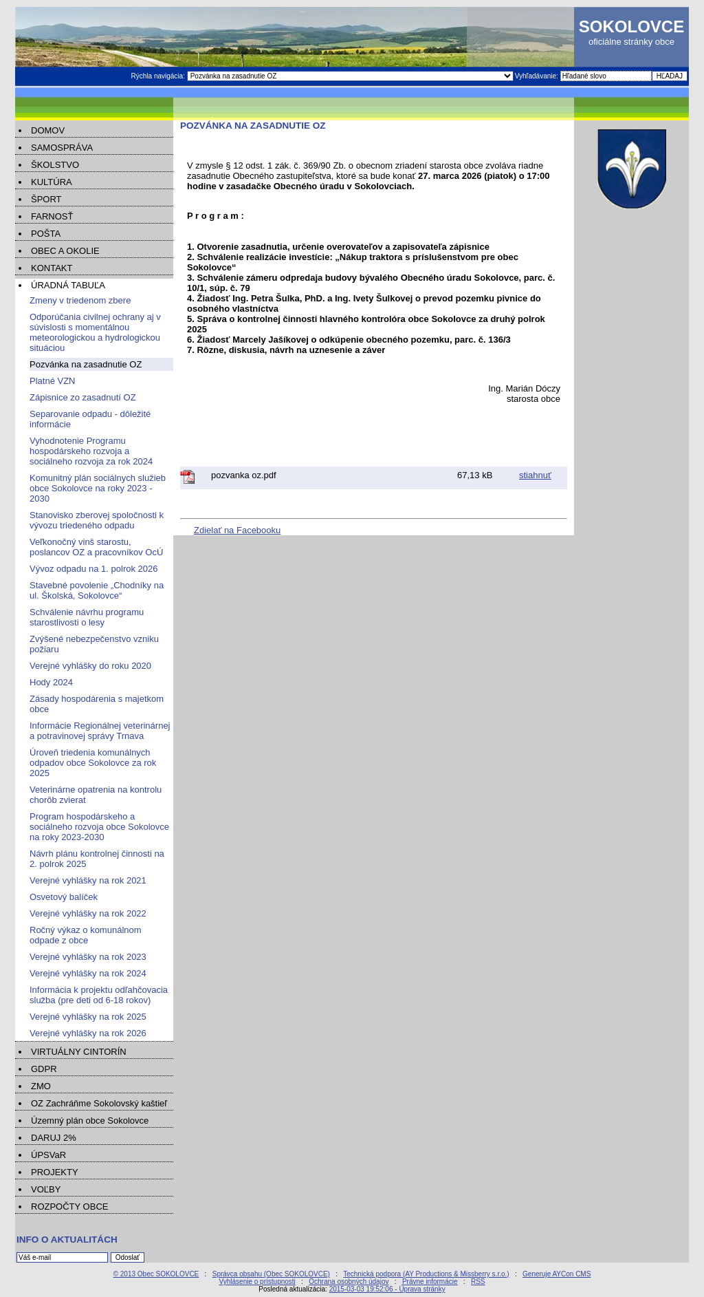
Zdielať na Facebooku (237, 530)
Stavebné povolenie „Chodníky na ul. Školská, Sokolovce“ (97, 590)
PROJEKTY (54, 1172)
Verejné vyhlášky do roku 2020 (90, 666)
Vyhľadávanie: (537, 76)
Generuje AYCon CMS (556, 1274)
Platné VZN (52, 381)
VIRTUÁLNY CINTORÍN (78, 1052)
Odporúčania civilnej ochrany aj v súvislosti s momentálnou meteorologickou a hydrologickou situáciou (95, 332)
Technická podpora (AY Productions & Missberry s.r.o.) (426, 1274)
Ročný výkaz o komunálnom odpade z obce (86, 935)
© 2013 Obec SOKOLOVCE (156, 1274)
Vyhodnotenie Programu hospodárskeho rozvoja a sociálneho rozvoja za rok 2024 (91, 451)
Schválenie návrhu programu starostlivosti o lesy (87, 617)
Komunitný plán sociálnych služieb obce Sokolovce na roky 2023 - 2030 (98, 488)
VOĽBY (45, 1189)
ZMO (41, 1086)
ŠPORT (46, 199)
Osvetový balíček (64, 897)
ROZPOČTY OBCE (69, 1206)
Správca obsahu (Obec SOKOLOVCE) (271, 1274)
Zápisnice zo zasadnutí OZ (83, 397)
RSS (478, 1281)
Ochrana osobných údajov (348, 1281)
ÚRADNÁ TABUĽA (68, 285)
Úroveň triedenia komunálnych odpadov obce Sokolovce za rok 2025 (93, 762)
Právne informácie (430, 1281)
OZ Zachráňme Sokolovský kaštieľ (99, 1103)
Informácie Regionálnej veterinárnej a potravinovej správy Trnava (100, 730)
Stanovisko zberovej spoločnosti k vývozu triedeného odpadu (97, 520)
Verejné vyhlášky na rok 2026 (88, 1033)
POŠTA (45, 233)
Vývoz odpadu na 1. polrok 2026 (93, 569)
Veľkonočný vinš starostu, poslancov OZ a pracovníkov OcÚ (96, 547)
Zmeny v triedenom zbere (80, 300)
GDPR (44, 1069)
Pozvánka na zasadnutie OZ (86, 364)
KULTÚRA (51, 182)
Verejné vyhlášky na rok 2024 (88, 973)
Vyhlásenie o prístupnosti (257, 1281)
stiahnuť (535, 475)
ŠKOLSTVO (55, 165)
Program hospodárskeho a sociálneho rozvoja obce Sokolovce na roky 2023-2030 (99, 826)
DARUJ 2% (53, 1138)
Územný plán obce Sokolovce (89, 1120)
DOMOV (48, 130)
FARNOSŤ (52, 216)
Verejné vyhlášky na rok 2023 (88, 957)
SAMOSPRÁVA (62, 147)
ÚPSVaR (48, 1155)
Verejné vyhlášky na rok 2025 (88, 1016)
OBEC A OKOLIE (65, 251)
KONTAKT (51, 268)
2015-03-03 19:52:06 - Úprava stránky (387, 1289)
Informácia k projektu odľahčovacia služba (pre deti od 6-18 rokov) (99, 995)
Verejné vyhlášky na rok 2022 (88, 913)
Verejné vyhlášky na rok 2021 (88, 880)
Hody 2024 (51, 682)
